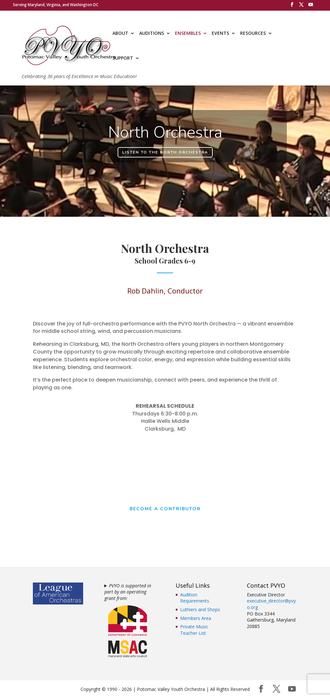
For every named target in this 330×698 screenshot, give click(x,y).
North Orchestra (165, 135)
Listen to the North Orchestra (165, 154)
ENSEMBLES (188, 33)
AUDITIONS (151, 33)
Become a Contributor (165, 509)
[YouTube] (310, 6)
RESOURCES (253, 33)
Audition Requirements (194, 598)
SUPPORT (122, 58)
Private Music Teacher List (194, 629)
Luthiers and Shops (200, 609)
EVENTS (220, 33)
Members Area (195, 618)
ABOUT (120, 33)
